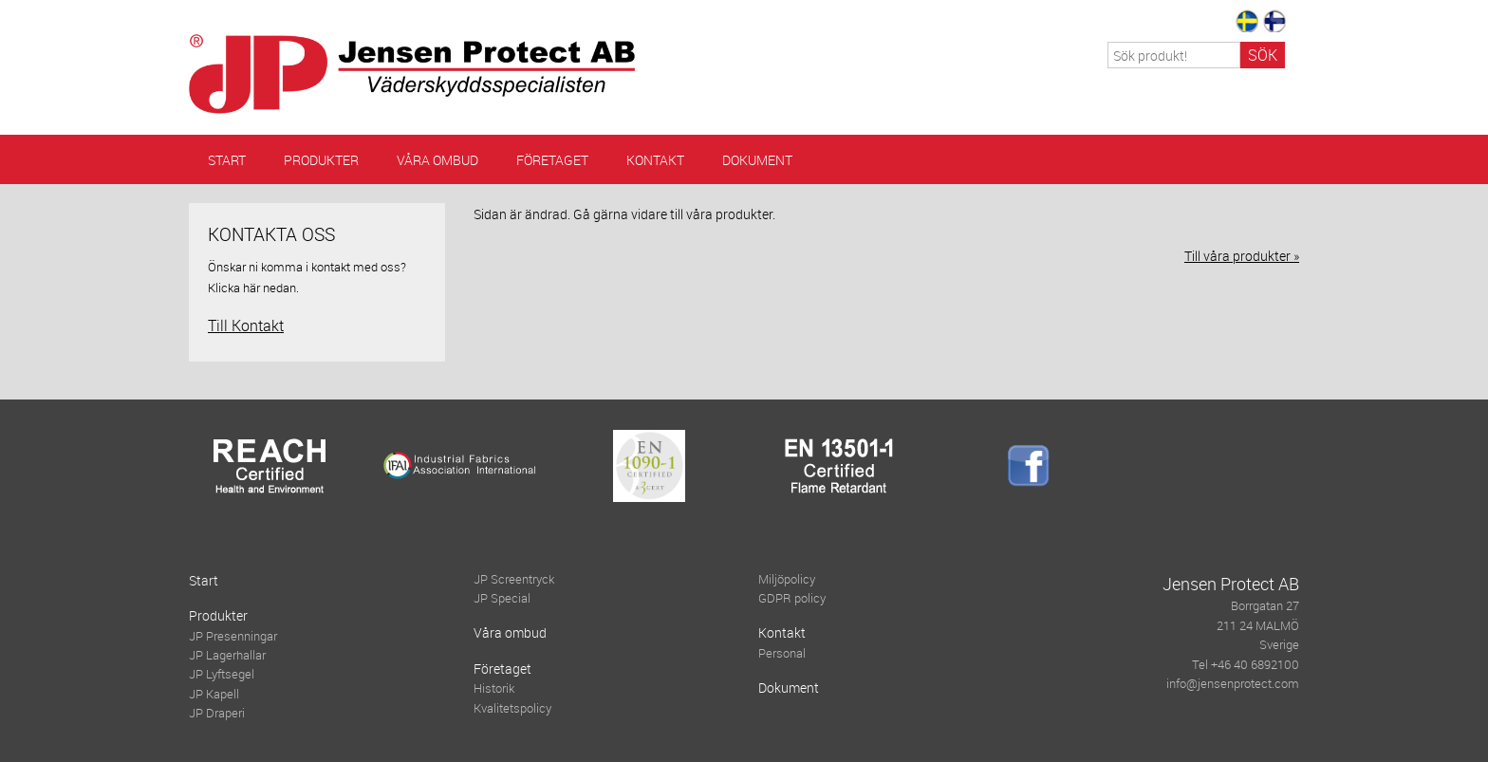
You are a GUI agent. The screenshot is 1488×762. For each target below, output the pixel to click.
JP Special (502, 598)
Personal (782, 653)
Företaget (552, 160)
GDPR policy (792, 598)
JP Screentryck (514, 579)
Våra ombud (437, 160)
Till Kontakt (246, 325)
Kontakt (655, 160)
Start (227, 160)
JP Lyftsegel (221, 674)
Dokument (757, 160)
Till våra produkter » (1241, 256)
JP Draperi (217, 713)
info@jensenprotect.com (1232, 684)
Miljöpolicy (786, 579)
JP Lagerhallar (227, 655)
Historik (494, 688)
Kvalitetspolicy (512, 708)
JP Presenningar (233, 636)
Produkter (321, 160)
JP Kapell (214, 694)
